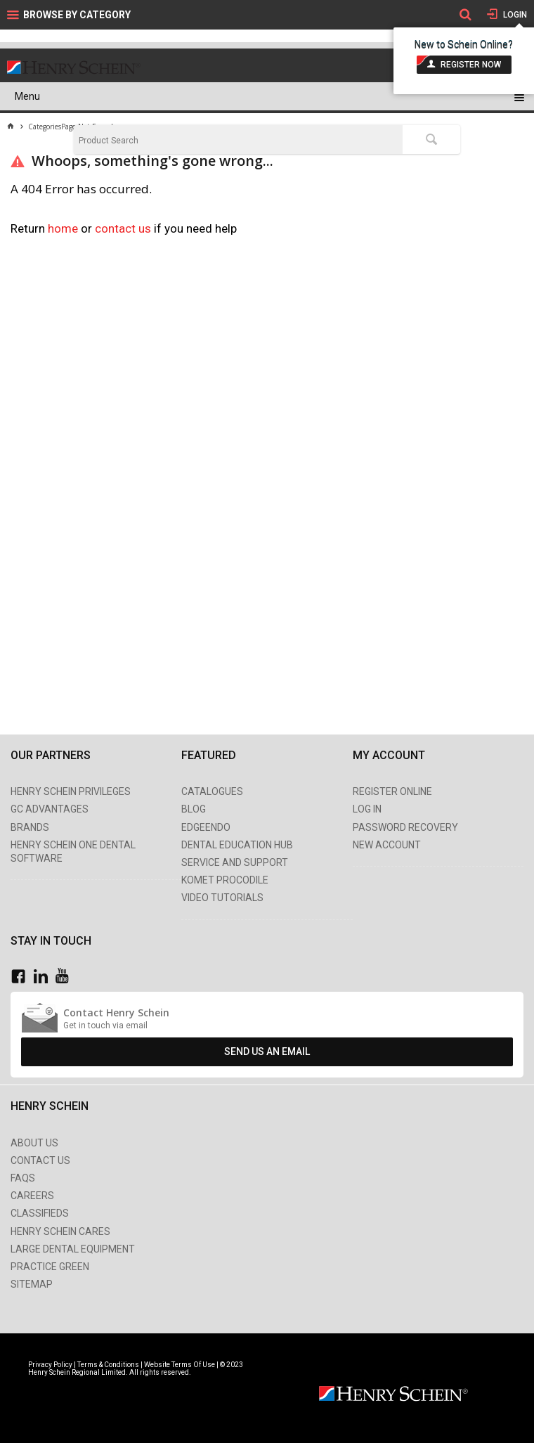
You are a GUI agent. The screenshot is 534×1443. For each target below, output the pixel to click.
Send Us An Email (267, 1051)
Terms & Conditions (108, 1364)
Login (514, 15)
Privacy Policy (51, 1364)
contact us (124, 228)
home (63, 228)
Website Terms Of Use (179, 1364)
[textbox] (238, 140)
